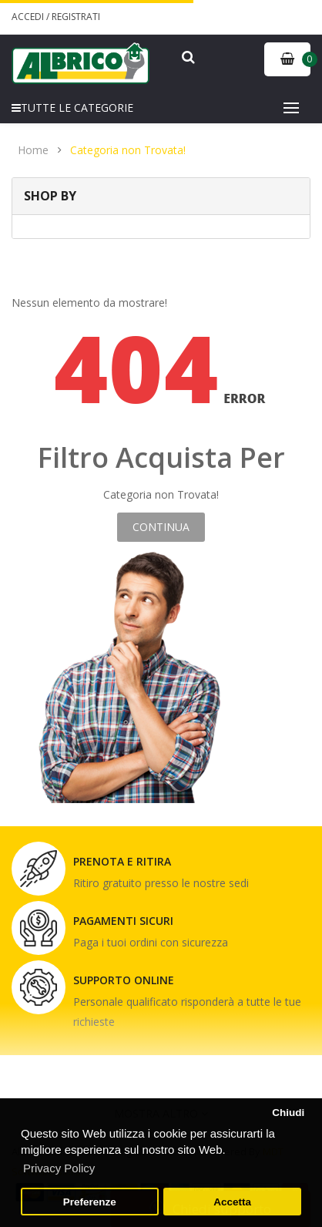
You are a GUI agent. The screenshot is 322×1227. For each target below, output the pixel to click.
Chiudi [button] (288, 1112)
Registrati (76, 16)
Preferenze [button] (89, 1202)
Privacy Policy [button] (59, 1168)
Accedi (29, 16)
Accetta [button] (232, 1202)
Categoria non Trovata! (128, 150)
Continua (161, 526)
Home (33, 150)
